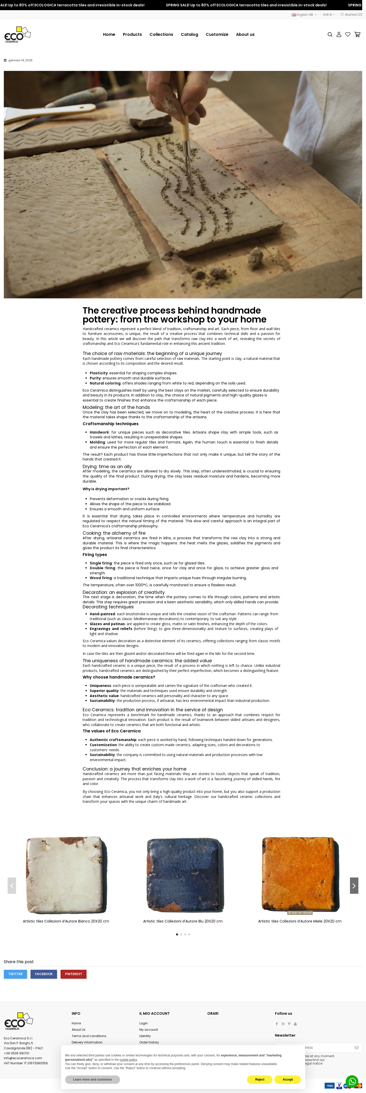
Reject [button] (259, 1079)
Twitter (15, 974)
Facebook (44, 974)
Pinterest (73, 974)
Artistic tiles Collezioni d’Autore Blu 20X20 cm (183, 921)
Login (143, 1023)
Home (76, 1023)
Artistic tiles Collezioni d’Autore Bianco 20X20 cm (66, 921)
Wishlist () (351, 14)
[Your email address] (313, 1048)
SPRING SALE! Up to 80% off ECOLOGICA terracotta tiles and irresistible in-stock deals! (253, 5)
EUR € (329, 14)
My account (148, 1029)
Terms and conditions (89, 1036)
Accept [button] (288, 1079)
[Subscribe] (356, 1048)
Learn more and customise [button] (92, 1079)
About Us (78, 1029)
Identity (145, 1036)
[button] (161, 34)
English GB (305, 14)
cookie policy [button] (128, 1059)
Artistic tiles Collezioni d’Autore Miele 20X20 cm (300, 921)
